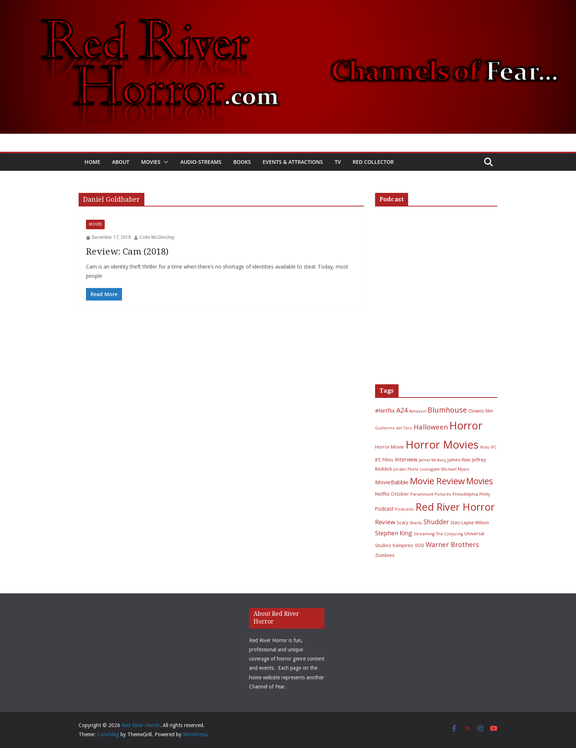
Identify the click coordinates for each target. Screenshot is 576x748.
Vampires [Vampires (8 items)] (402, 545)
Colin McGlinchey (157, 237)
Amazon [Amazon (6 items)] (417, 411)
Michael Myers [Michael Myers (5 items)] (455, 469)
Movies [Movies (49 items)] (479, 481)
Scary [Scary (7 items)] (402, 522)
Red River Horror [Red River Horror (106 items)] (455, 507)
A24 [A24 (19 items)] (402, 410)
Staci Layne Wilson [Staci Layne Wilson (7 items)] (469, 522)
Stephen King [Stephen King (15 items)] (393, 533)
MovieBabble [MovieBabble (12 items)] (391, 482)
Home (92, 161)
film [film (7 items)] (489, 411)
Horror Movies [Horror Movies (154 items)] (442, 444)
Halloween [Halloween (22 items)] (431, 426)
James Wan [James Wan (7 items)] (459, 460)
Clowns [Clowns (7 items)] (476, 411)
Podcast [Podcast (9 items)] (384, 508)
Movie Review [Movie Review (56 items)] (437, 481)
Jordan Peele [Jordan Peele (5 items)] (405, 469)
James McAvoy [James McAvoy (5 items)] (432, 460)
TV (338, 161)
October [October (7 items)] (400, 494)
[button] (165, 162)
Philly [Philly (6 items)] (484, 494)
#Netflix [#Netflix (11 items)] (385, 410)
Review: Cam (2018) (127, 252)
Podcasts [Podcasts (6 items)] (404, 509)
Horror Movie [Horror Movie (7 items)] (389, 447)
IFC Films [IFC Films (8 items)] (384, 459)
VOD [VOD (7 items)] (419, 545)
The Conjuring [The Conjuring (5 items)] (449, 533)
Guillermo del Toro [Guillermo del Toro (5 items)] (393, 428)
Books (242, 161)
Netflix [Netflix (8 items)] (382, 493)
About (120, 161)
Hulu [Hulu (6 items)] (484, 447)
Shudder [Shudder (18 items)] (436, 522)
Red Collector (373, 161)
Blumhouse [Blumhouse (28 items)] (447, 410)
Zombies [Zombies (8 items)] (385, 555)
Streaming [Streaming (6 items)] (424, 533)
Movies (151, 161)
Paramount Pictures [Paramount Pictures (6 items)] (430, 494)
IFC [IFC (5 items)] (494, 447)
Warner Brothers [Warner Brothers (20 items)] (452, 544)
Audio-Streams (201, 161)
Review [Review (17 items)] (385, 522)
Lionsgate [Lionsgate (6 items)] (430, 469)
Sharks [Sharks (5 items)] (416, 522)
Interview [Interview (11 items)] (406, 459)
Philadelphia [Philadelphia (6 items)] (465, 494)
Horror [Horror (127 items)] (465, 425)
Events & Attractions (293, 161)
